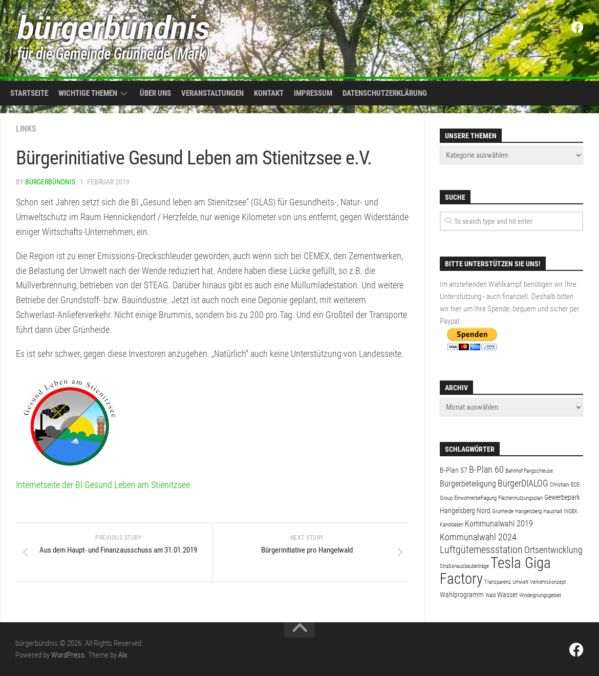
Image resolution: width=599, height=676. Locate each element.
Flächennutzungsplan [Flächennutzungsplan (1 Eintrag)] (520, 498)
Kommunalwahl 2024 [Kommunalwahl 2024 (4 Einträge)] (478, 537)
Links (26, 129)
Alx (122, 655)
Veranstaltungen (212, 93)
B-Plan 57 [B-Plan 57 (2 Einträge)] (453, 470)
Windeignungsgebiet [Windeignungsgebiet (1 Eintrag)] (540, 595)
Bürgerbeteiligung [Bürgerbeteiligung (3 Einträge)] (468, 484)
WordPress (67, 655)
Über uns (155, 93)
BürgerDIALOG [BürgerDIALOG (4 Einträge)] (523, 483)
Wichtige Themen (87, 93)
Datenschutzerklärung (385, 93)
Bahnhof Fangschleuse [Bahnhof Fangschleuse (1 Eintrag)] (529, 471)
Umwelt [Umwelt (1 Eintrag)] (520, 582)
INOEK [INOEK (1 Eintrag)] (570, 511)
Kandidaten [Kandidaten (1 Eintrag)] (451, 524)
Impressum (313, 93)
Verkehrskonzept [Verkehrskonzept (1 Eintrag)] (548, 582)
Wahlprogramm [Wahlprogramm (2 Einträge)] (462, 594)
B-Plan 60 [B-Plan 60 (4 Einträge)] (486, 469)
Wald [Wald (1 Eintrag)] (490, 595)
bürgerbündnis (50, 182)
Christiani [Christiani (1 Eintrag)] (559, 484)
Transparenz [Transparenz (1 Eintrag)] (497, 582)
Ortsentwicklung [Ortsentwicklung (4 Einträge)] (553, 549)
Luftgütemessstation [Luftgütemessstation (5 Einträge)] (481, 550)
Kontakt (269, 93)
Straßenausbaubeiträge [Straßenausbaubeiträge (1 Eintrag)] (464, 566)
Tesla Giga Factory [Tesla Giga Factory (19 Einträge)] (495, 570)
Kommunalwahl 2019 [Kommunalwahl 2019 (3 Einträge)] (499, 524)
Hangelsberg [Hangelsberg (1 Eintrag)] (528, 511)
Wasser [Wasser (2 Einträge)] (507, 594)
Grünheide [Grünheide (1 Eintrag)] (503, 511)
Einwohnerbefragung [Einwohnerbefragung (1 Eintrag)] (475, 498)
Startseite (29, 93)
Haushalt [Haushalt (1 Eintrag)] (552, 511)
